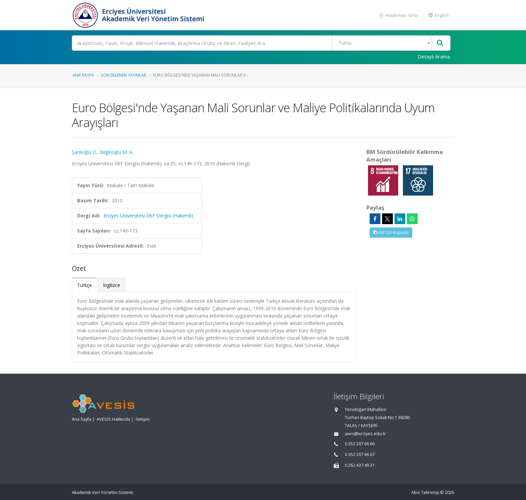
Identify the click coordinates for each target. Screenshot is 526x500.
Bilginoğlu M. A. (116, 152)
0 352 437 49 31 (360, 465)
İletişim (143, 419)
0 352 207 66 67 (360, 454)
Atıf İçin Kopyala (391, 232)
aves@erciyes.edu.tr (365, 433)
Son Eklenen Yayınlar (123, 75)
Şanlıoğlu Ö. (84, 152)
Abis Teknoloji (425, 492)
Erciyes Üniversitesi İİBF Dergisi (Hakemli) (148, 215)
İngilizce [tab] (111, 285)
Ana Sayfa (83, 75)
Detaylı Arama (434, 56)
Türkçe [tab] (84, 285)
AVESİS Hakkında (113, 419)
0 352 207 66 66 (360, 444)
